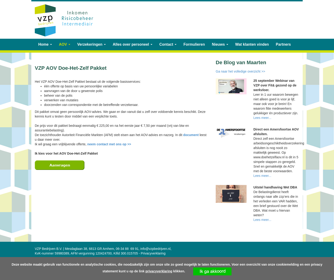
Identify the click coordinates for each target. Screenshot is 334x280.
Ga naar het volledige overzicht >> (240, 71)
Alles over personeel (132, 44)
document (191, 135)
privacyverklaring (158, 271)
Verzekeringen (91, 44)
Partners (283, 44)
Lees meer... (262, 118)
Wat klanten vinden (252, 44)
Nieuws (220, 44)
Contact (168, 44)
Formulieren (194, 44)
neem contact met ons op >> (109, 144)
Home (45, 44)
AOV (64, 44)
